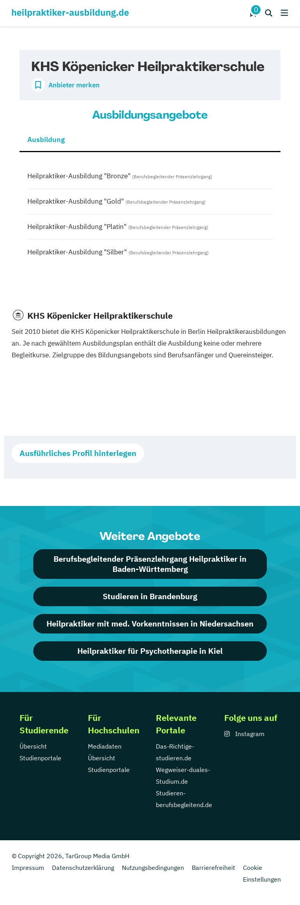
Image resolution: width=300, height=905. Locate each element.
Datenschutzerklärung (83, 867)
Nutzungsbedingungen (153, 867)
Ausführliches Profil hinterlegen (78, 453)
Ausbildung (46, 139)
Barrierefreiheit (213, 867)
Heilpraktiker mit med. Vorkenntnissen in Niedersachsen (150, 623)
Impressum (28, 867)
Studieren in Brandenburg (150, 596)
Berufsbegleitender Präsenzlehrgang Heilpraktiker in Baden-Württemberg (150, 564)
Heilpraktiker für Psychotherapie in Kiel (150, 651)
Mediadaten (104, 746)
